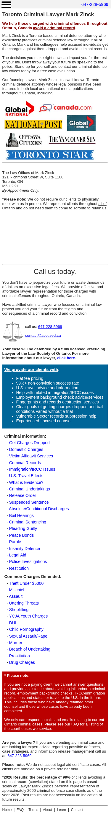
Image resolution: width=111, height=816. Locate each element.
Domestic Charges (26, 449)
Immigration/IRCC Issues (32, 469)
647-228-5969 (94, 4)
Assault (15, 596)
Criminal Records (25, 462)
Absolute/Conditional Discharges (39, 508)
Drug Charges (22, 662)
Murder (15, 642)
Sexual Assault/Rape (28, 636)
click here (66, 358)
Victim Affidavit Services (31, 456)
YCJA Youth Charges (28, 616)
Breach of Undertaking (29, 649)
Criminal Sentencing (27, 522)
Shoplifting (18, 609)
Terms (33, 810)
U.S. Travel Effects (26, 475)
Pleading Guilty (23, 528)
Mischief (16, 589)
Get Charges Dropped (29, 442)
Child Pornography (26, 629)
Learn (61, 810)
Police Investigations (28, 561)
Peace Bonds (21, 535)
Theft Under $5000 (26, 583)
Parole (15, 541)
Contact (77, 810)
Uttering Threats (24, 603)
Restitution (19, 568)
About (47, 810)
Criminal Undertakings (29, 489)
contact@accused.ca (43, 335)
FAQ (75, 724)
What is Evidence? (26, 482)
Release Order (22, 495)
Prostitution (19, 656)
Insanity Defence (24, 548)
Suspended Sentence (29, 502)
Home (7, 810)
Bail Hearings (21, 515)
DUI (12, 622)
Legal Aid (17, 555)
